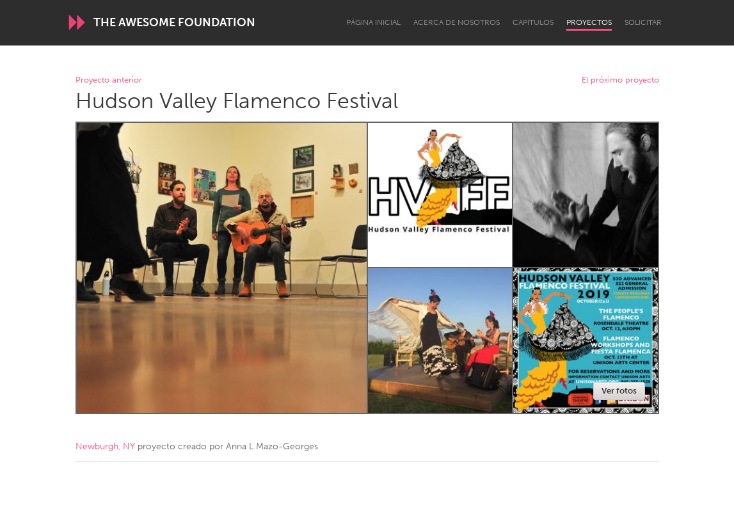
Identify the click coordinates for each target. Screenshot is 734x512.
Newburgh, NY (105, 446)
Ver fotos (619, 391)
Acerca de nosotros (456, 22)
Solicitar (643, 22)
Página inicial (373, 22)
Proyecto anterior (109, 80)
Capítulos (533, 22)
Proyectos (589, 22)
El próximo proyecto (620, 80)
